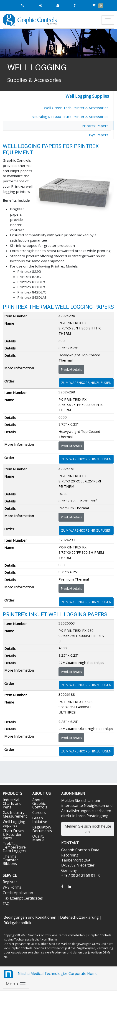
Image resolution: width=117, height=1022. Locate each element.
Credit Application (18, 892)
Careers (39, 812)
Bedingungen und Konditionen (30, 917)
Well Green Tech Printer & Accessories (76, 107)
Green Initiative (39, 820)
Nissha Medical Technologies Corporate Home (50, 974)
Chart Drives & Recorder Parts (13, 834)
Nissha (52, 939)
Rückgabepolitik (17, 922)
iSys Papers (98, 135)
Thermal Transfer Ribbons (10, 860)
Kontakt (70, 842)
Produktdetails (71, 369)
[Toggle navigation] (108, 20)
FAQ (6, 903)
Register (10, 881)
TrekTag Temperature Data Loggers (14, 847)
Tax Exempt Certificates (23, 898)
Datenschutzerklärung (79, 917)
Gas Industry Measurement (15, 814)
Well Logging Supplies (87, 96)
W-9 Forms (12, 887)
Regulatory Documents (42, 829)
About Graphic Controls (39, 803)
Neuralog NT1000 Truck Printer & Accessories (70, 116)
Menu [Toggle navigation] (16, 984)
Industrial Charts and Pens (12, 803)
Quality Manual (38, 838)
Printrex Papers (95, 125)
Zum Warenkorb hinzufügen (86, 382)
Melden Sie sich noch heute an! (88, 829)
